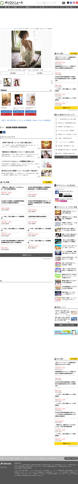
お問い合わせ (27, 458)
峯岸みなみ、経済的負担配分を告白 (67, 123)
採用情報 (69, 458)
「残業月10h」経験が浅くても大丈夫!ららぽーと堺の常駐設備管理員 (65, 425)
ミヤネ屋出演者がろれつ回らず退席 (67, 119)
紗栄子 (8, 127)
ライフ (57, 7)
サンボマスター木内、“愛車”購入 (66, 130)
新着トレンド (73, 7)
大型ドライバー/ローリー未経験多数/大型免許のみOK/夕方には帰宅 (65, 58)
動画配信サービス (29, 7)
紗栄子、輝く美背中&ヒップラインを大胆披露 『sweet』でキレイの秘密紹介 (26, 120)
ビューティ (52, 7)
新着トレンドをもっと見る (66, 325)
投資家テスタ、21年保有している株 (67, 134)
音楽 (9, 7)
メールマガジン (35, 458)
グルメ (47, 7)
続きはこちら (27, 255)
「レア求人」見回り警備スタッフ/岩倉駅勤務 (65, 90)
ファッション (22, 127)
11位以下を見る (66, 157)
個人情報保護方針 (53, 458)
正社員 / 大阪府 (13, 190)
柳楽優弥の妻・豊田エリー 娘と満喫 (67, 149)
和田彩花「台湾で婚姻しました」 (66, 126)
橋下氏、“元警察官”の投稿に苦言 (66, 153)
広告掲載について (18, 458)
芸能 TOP (16, 28)
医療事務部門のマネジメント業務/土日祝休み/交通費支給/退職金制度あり (65, 67)
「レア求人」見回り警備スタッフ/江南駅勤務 (65, 99)
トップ (2, 7)
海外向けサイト (43, 458)
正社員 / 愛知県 (39, 191)
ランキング (62, 7)
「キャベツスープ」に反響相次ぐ (66, 142)
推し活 (67, 7)
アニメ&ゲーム (21, 7)
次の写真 (39, 73)
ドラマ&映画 (14, 7)
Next (52, 82)
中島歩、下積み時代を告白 (65, 138)
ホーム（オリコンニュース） (6, 28)
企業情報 (75, 458)
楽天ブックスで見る (7, 114)
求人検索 (48, 182)
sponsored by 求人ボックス (48, 258)
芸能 (6, 7)
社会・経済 (42, 7)
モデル (14, 127)
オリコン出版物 (9, 458)
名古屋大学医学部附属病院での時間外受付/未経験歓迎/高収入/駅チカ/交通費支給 (65, 78)
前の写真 (13, 73)
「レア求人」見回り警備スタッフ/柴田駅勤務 (65, 434)
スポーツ (36, 7)
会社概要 (2, 458)
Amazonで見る (7, 111)
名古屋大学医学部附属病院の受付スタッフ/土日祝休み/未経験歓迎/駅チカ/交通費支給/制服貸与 (65, 414)
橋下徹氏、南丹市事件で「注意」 (66, 146)
